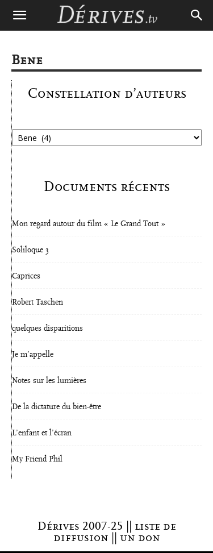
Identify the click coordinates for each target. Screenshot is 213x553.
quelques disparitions (47, 328)
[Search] (197, 15)
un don (140, 537)
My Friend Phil (37, 459)
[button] (19, 15)
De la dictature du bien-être (56, 406)
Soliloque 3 (30, 250)
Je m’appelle (32, 354)
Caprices (26, 276)
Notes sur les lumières (49, 380)
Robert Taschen (37, 302)
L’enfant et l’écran (42, 433)
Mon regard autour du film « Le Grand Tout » (88, 223)
